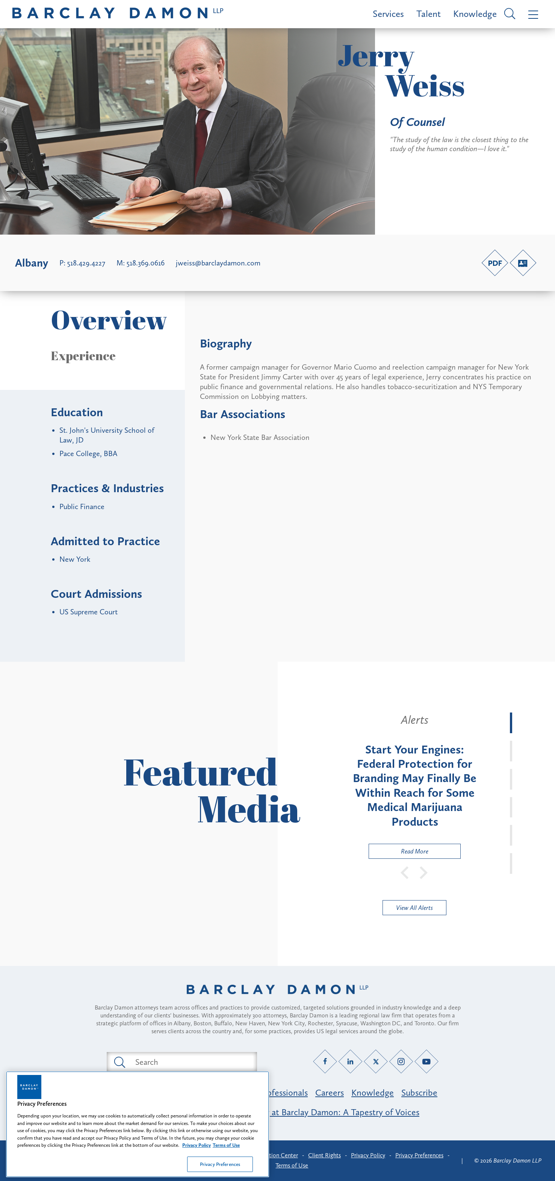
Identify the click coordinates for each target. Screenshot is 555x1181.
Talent (428, 14)
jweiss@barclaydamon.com (218, 262)
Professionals (283, 1092)
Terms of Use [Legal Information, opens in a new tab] (226, 1173)
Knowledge (475, 14)
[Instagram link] (401, 1061)
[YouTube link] (426, 1061)
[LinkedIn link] (350, 1061)
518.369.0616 (146, 262)
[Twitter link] (375, 1061)
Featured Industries (154, 1092)
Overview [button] (109, 319)
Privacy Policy (368, 1155)
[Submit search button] (119, 1062)
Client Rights (324, 1155)
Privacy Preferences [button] (419, 1155)
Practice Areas (224, 1092)
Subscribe (419, 1092)
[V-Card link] (523, 262)
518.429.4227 (86, 262)
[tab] (511, 723)
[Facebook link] (324, 1061)
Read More (398, 852)
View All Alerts (414, 907)
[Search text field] (190, 1062)
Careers (329, 1092)
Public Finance (81, 506)
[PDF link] (494, 262)
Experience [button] (83, 356)
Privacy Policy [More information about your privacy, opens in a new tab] (196, 1173)
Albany (31, 263)
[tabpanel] (414, 786)
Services (388, 14)
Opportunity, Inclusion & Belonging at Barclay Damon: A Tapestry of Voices (277, 1112)
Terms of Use (291, 1165)
